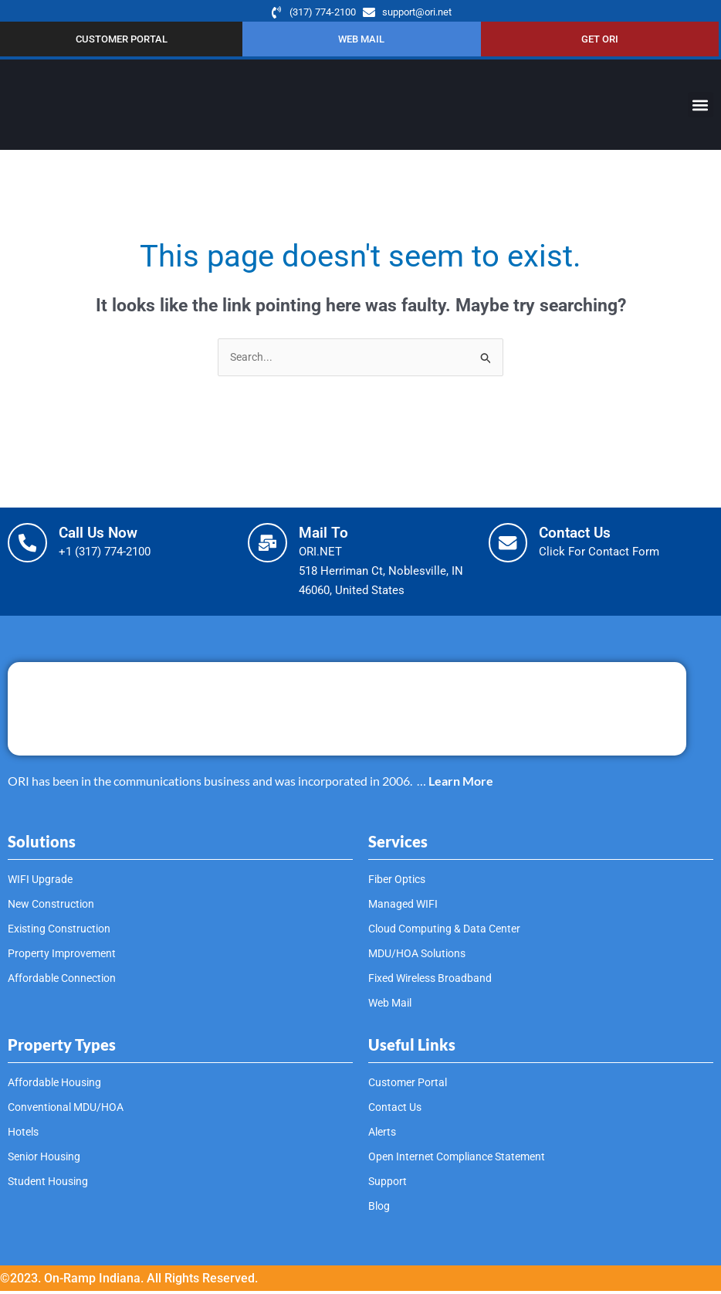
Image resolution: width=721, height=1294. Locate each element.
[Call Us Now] (31, 549)
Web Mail (392, 1006)
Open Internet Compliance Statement (463, 1160)
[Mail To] (271, 549)
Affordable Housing (58, 1085)
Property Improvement (65, 956)
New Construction (54, 907)
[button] (700, 107)
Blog (379, 1209)
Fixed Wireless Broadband (434, 981)
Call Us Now (107, 535)
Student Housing (50, 1184)
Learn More (460, 783)
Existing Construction (63, 932)
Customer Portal (410, 1085)
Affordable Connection (66, 981)
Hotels (25, 1135)
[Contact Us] (512, 549)
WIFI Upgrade (42, 882)
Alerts (383, 1135)
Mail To (331, 535)
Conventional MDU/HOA (70, 1110)
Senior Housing (47, 1160)
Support (388, 1184)
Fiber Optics (399, 882)
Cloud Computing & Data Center (450, 932)
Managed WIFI (404, 907)
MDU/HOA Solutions (421, 956)
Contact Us (584, 535)
